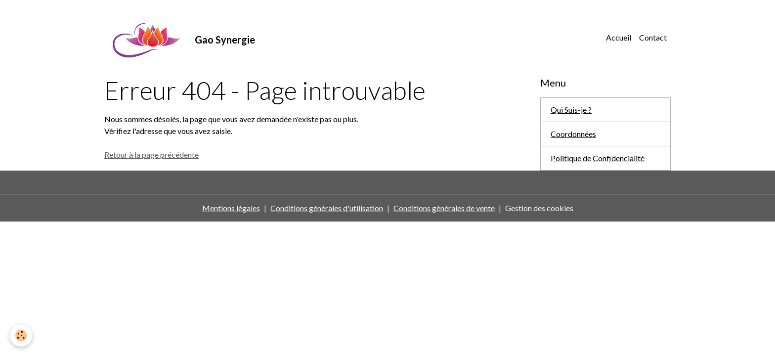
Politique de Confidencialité (598, 158)
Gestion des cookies (539, 208)
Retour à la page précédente (151, 154)
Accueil (618, 37)
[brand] (179, 37)
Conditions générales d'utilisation (326, 208)
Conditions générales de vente (444, 208)
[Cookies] (21, 335)
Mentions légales (231, 208)
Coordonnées (573, 133)
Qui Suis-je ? (571, 109)
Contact (653, 37)
